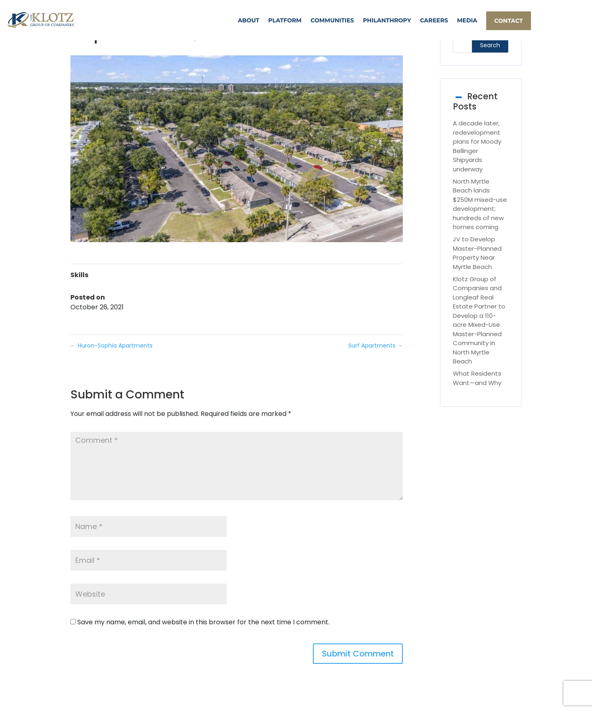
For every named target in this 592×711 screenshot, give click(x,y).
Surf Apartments (375, 345)
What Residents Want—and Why (477, 378)
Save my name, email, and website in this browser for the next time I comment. (203, 622)
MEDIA (467, 20)
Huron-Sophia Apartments (111, 345)
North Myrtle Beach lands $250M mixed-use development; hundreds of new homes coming (480, 204)
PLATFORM (284, 20)
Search (490, 45)
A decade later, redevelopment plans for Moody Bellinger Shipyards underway (477, 146)
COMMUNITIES (332, 20)
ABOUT (249, 20)
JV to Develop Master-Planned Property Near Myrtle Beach (477, 253)
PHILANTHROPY (387, 20)
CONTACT (508, 20)
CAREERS (434, 20)
